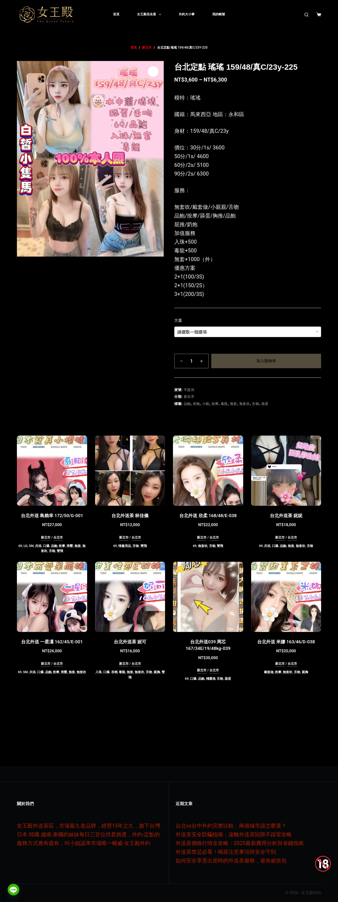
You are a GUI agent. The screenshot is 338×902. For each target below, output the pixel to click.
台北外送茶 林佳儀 (129, 515)
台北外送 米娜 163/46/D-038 (286, 641)
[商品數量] (191, 361)
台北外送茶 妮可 (130, 641)
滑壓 (70, 546)
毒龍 (224, 404)
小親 (205, 404)
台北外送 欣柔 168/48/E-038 (208, 515)
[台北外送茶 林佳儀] (130, 471)
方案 (178, 320)
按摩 (215, 404)
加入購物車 (266, 360)
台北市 (58, 537)
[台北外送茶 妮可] (130, 597)
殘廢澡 (210, 679)
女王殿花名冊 (150, 14)
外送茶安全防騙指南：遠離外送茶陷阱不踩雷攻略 (234, 834)
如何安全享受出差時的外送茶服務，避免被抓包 (231, 860)
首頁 (116, 14)
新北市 (189, 397)
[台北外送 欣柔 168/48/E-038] (208, 471)
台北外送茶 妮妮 (286, 515)
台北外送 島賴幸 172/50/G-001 (52, 515)
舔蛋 (265, 404)
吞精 (114, 672)
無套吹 (244, 404)
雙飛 (60, 551)
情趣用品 (124, 546)
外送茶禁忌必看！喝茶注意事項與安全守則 (226, 852)
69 (20, 546)
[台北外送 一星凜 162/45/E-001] (52, 597)
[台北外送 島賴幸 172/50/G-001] (52, 471)
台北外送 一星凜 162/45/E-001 (52, 641)
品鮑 (187, 404)
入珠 (98, 672)
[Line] (13, 889)
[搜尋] (306, 15)
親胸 (157, 672)
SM (31, 546)
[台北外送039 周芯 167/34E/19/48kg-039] (208, 597)
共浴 (38, 546)
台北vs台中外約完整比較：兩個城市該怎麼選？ (231, 826)
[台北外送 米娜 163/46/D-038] (286, 597)
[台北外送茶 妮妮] (286, 471)
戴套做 (269, 672)
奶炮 (196, 404)
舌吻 (255, 404)
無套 (233, 404)
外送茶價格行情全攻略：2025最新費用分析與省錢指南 (240, 843)
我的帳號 (218, 14)
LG (25, 546)
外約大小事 (187, 14)
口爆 (46, 546)
